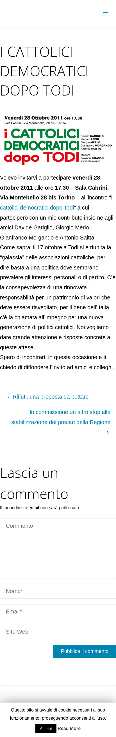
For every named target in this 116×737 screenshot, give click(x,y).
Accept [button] (46, 728)
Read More (69, 728)
